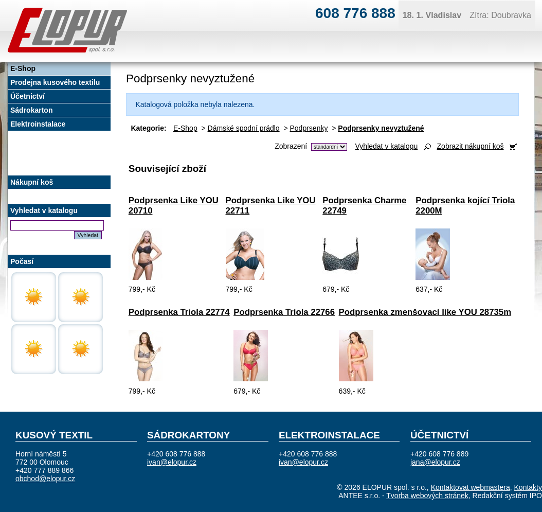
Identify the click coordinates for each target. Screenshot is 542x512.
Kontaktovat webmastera (470, 487)
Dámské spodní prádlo (244, 128)
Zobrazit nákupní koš (470, 146)
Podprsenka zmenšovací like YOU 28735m (425, 312)
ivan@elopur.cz (171, 462)
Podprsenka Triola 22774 (179, 312)
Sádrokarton (31, 110)
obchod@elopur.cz (45, 478)
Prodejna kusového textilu (55, 82)
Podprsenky (309, 128)
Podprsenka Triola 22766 (284, 312)
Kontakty (528, 487)
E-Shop (185, 128)
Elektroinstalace (37, 124)
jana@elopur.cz (435, 462)
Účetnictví (27, 96)
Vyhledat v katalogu (386, 146)
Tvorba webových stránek (427, 495)
